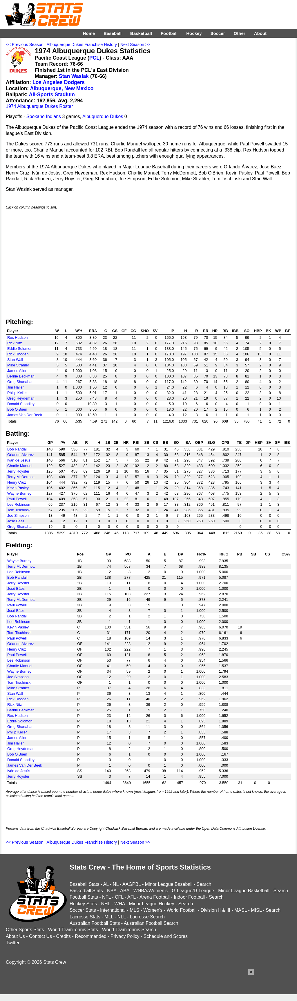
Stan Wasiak (74, 76)
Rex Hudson (17, 337)
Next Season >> (135, 44)
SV (155, 331)
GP (50, 442)
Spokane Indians (43, 116)
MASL (240, 910)
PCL (94, 58)
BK (268, 331)
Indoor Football (189, 897)
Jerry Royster (18, 471)
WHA (119, 903)
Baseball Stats (84, 884)
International (113, 910)
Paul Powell (17, 499)
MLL (108, 916)
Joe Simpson (18, 515)
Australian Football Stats (95, 923)
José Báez (16, 521)
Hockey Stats (83, 903)
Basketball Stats (86, 890)
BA (188, 442)
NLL (121, 916)
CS (155, 442)
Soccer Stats (83, 910)
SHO (145, 331)
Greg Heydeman (21, 398)
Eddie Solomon (19, 348)
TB (239, 442)
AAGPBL (131, 884)
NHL (105, 903)
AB (75, 442)
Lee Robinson (18, 504)
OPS (225, 442)
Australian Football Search (151, 923)
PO (128, 554)
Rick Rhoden (17, 354)
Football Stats (84, 897)
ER (205, 331)
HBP (258, 331)
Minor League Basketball (243, 890)
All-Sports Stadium (52, 94)
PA (62, 442)
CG (133, 331)
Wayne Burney (19, 493)
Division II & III (215, 910)
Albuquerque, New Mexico (61, 88)
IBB (235, 331)
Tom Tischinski (19, 510)
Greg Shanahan (20, 382)
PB (239, 554)
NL (116, 884)
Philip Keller (17, 393)
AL (106, 884)
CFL (119, 897)
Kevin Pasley (18, 488)
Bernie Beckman (21, 376)
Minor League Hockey (151, 903)
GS (115, 331)
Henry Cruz (16, 482)
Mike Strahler (18, 365)
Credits (63, 936)
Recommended (90, 936)
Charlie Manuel (19, 466)
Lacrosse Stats (85, 916)
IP (172, 331)
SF (277, 442)
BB (225, 331)
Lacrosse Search (147, 916)
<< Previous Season (25, 44)
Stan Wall (15, 359)
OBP (199, 442)
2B (108, 442)
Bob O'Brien (17, 409)
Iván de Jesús (18, 460)
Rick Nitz (14, 343)
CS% (286, 554)
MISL (256, 910)
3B (116, 442)
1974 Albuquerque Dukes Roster (39, 106)
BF (287, 331)
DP (248, 442)
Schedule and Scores (166, 936)
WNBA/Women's (150, 890)
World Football (181, 910)
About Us (15, 936)
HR (215, 331)
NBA (111, 890)
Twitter (12, 942)
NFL (106, 897)
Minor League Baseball (169, 884)
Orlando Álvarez (20, 455)
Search (204, 884)
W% (78, 331)
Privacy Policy (125, 936)
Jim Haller (15, 387)
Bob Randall (17, 449)
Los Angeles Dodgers (58, 82)
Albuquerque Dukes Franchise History (82, 44)
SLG (211, 442)
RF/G (224, 554)
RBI (136, 442)
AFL (131, 897)
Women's (152, 910)
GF (124, 331)
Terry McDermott (21, 477)
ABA (124, 890)
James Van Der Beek (24, 415)
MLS (134, 910)
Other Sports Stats (25, 929)
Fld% (201, 554)
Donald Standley (21, 404)
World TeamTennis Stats (73, 929)
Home (89, 33)
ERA (93, 331)
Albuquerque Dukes (102, 116)
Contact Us (40, 936)
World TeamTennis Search (129, 929)
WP (278, 331)
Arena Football (155, 897)
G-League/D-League (193, 890)
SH (268, 442)
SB (146, 442)
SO (247, 331)
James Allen (17, 370)
